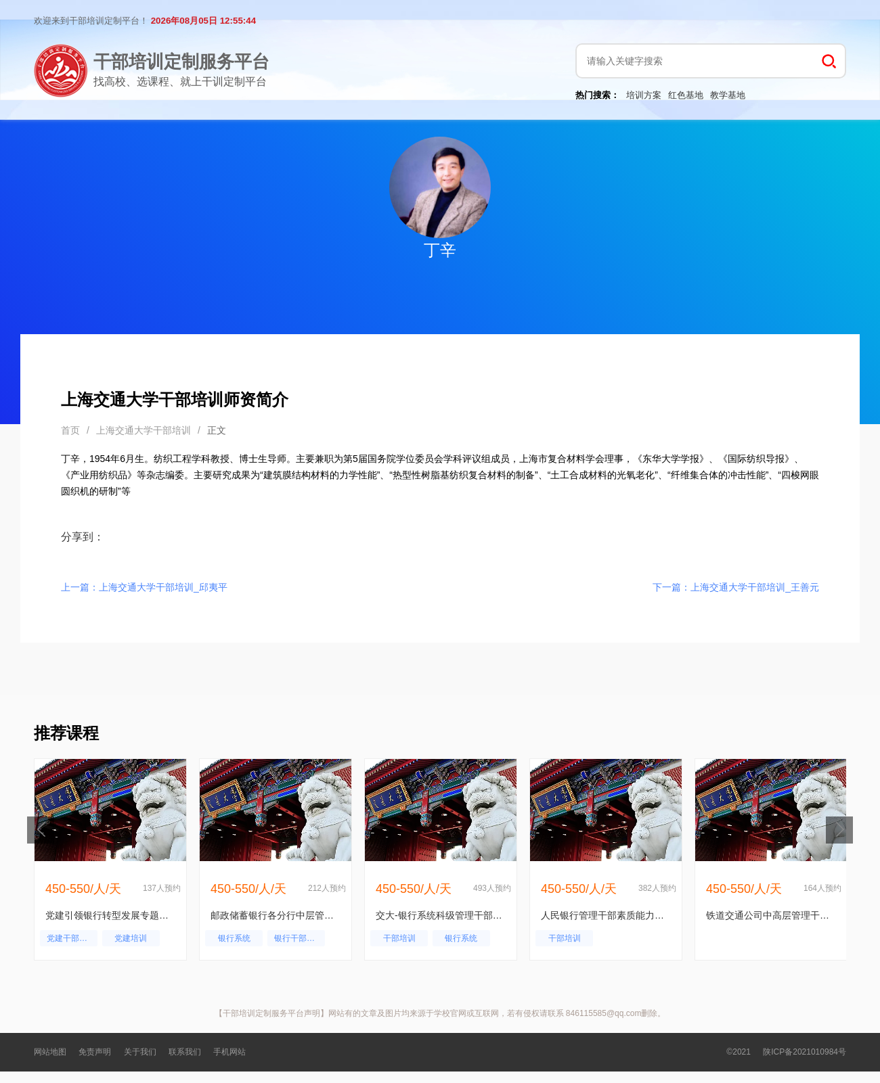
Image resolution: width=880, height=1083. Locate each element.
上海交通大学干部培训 (143, 430)
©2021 (738, 1052)
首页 (70, 430)
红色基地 (685, 95)
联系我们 (185, 1052)
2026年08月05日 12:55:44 (203, 21)
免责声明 (95, 1052)
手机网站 (229, 1052)
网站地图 (50, 1052)
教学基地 (727, 95)
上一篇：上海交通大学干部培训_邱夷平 (144, 587)
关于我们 (140, 1052)
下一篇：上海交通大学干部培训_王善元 (736, 587)
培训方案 (643, 95)
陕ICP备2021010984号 (804, 1052)
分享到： (82, 537)
